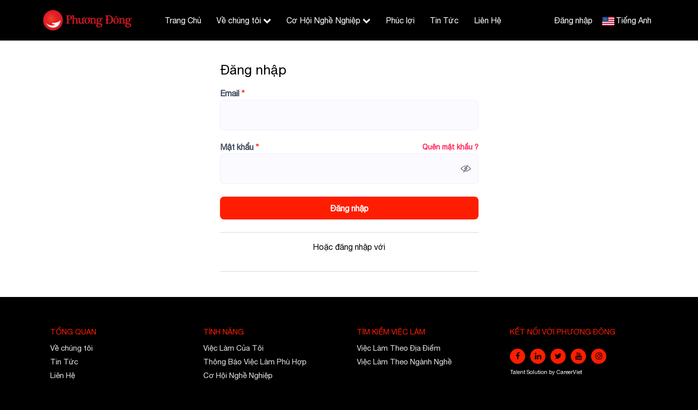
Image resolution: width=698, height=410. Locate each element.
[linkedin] (537, 356)
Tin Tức (444, 20)
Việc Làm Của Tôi (233, 348)
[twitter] (558, 356)
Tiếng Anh (633, 20)
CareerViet (569, 372)
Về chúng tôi (243, 20)
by (553, 372)
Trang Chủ (183, 20)
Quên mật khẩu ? (450, 147)
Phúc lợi (400, 20)
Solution (538, 372)
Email (232, 93)
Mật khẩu (239, 147)
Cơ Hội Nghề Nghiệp (328, 20)
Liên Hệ (487, 20)
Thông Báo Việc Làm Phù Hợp (255, 361)
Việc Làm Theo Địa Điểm (398, 348)
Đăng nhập (573, 20)
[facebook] (517, 356)
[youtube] (578, 356)
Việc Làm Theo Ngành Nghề (404, 361)
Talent (518, 372)
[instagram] (598, 356)
